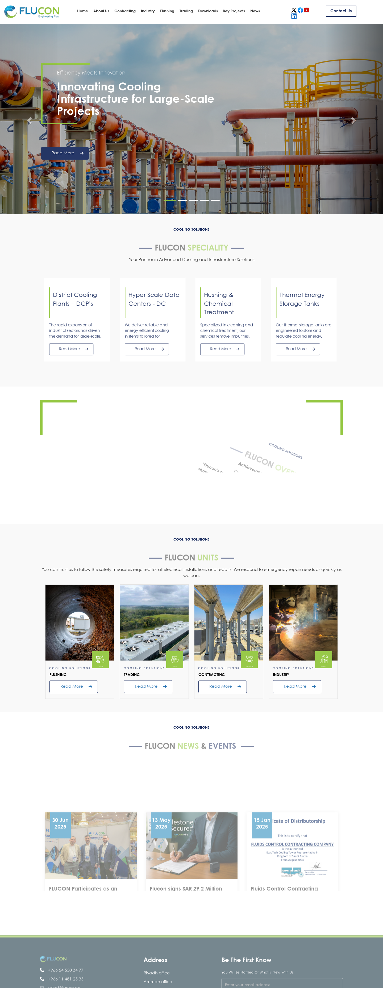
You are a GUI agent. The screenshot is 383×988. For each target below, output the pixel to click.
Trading (186, 11)
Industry (148, 11)
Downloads (208, 11)
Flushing (167, 11)
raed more (68, 153)
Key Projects (234, 11)
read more (71, 686)
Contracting (125, 11)
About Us (101, 11)
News (255, 11)
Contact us (341, 11)
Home (82, 11)
